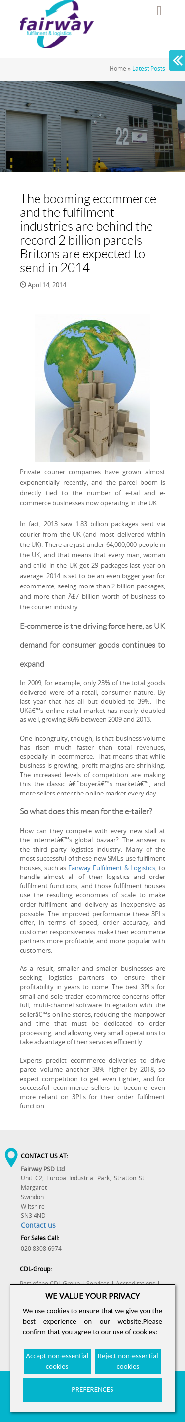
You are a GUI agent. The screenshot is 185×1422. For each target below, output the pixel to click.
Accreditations (135, 1283)
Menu (159, 11)
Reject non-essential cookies (128, 1361)
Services (98, 1283)
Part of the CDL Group (50, 1283)
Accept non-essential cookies (57, 1361)
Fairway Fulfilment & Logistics (111, 867)
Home (118, 68)
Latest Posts (148, 68)
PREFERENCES (92, 1389)
